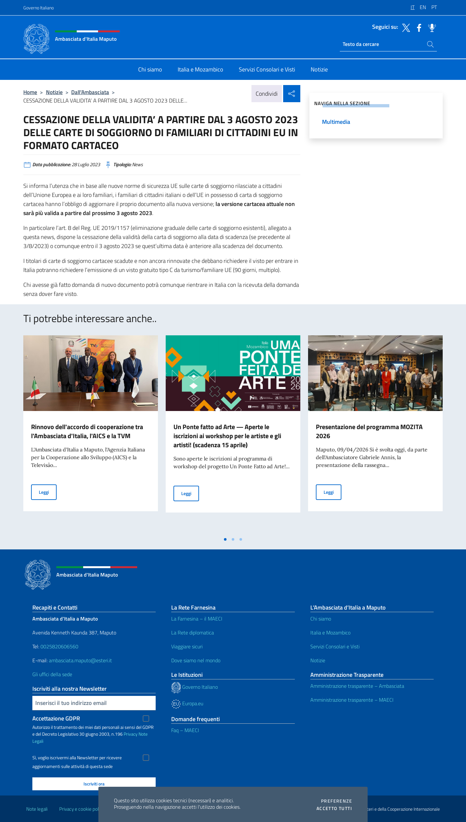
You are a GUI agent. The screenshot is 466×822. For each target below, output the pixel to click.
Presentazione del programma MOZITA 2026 (369, 431)
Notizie (54, 92)
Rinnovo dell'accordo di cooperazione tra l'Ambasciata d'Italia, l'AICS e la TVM (87, 431)
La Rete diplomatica (192, 632)
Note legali (37, 809)
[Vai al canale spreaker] (430, 27)
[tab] (225, 539)
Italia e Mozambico (330, 632)
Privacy (131, 733)
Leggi (48, 491)
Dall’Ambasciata (90, 92)
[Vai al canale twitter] (404, 27)
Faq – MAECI (185, 730)
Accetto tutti (334, 808)
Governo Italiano (38, 7)
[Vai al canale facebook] (417, 27)
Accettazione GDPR (56, 718)
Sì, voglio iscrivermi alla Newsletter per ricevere (77, 757)
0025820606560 (59, 646)
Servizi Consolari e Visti (335, 646)
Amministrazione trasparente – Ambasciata (357, 686)
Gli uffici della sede (52, 674)
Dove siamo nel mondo (195, 660)
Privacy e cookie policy (81, 809)
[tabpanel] (90, 434)
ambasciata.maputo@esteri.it (80, 660)
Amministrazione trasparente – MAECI (352, 700)
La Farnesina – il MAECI (196, 618)
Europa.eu (187, 703)
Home (30, 92)
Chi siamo (320, 618)
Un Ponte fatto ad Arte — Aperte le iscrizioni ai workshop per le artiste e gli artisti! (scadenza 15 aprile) (227, 436)
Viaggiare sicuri (187, 646)
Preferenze (336, 801)
